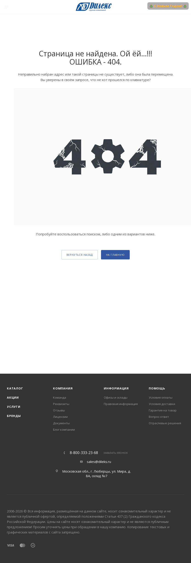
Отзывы (59, 410)
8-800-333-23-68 (84, 452)
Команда (59, 397)
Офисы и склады (115, 397)
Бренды (14, 416)
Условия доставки (162, 404)
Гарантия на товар (163, 410)
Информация (116, 388)
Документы (61, 423)
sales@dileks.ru (99, 461)
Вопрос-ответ (159, 417)
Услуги (13, 407)
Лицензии (60, 417)
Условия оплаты (160, 397)
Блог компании (64, 429)
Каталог (15, 388)
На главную (115, 254)
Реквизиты (61, 404)
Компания (63, 388)
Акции (13, 397)
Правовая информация (121, 404)
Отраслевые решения (165, 423)
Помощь (157, 388)
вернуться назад (80, 254)
